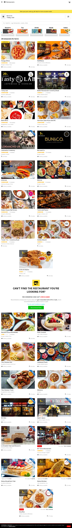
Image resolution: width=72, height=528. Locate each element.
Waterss (40, 390)
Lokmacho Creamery (8, 150)
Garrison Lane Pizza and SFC (46, 120)
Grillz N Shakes (24, 270)
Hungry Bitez (5, 61)
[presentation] (1, 32)
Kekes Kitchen (42, 481)
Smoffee (22, 512)
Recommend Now (36, 308)
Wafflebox (40, 61)
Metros (39, 180)
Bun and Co (41, 150)
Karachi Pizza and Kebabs (9, 332)
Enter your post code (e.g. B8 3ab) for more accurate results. (36, 11)
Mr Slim (3, 418)
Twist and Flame (42, 210)
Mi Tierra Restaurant (44, 449)
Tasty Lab (4, 90)
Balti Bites (4, 120)
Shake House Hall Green (9, 210)
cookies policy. (12, 526)
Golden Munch (42, 240)
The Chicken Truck (7, 390)
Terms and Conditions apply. (36, 304)
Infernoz (4, 180)
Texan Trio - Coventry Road (10, 240)
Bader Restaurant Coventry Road (48, 90)
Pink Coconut (41, 332)
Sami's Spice (41, 418)
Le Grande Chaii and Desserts (11, 446)
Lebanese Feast (42, 362)
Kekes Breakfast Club (8, 481)
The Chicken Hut (6, 362)
